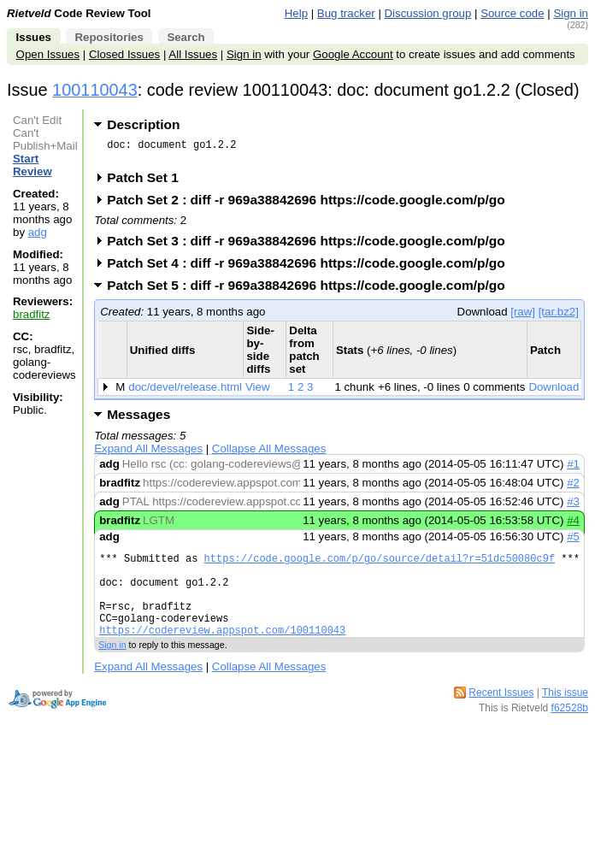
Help (296, 13)
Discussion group (428, 13)
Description (143, 124)
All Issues (192, 54)
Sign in (570, 13)
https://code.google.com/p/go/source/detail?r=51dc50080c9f (379, 565)
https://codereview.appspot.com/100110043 (222, 653)
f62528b (569, 731)
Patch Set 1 (148, 182)
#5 (573, 541)
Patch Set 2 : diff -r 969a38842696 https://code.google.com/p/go (311, 205)
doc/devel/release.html (185, 392)
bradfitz (31, 314)
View (257, 392)
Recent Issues (500, 716)
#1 (573, 469)
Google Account (353, 54)
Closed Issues (124, 54)
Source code (512, 13)
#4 (573, 525)
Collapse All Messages (269, 453)
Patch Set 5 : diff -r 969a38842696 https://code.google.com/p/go (311, 290)
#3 (573, 506)
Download (553, 392)
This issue (565, 716)
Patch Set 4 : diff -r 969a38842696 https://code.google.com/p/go (311, 268)
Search (185, 37)
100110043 (95, 89)
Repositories (108, 37)
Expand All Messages (148, 453)
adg (37, 232)
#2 (573, 487)
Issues (33, 37)
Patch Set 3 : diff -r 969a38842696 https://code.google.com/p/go (311, 246)
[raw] (522, 316)
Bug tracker (346, 13)
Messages (138, 419)
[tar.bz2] (559, 316)
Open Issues (48, 54)
